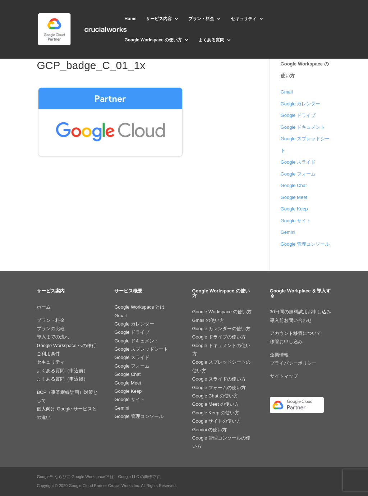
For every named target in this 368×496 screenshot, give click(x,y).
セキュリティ (244, 18)
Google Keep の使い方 (216, 412)
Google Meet (294, 197)
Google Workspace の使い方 (153, 39)
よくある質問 (211, 39)
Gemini (288, 232)
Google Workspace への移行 (66, 345)
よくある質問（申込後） (62, 379)
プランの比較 (51, 328)
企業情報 (279, 355)
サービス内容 (159, 18)
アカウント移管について (295, 333)
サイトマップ (284, 376)
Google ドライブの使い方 (219, 337)
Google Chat (294, 185)
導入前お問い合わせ (291, 320)
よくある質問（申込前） (62, 370)
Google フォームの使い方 (219, 387)
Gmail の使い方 (208, 320)
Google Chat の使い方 (215, 396)
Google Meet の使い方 (215, 404)
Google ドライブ (298, 115)
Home (130, 18)
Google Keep (294, 208)
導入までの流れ (53, 337)
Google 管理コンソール (305, 244)
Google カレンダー (301, 103)
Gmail (287, 92)
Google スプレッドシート (141, 349)
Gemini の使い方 (209, 429)
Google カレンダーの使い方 (221, 328)
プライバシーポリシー (293, 363)
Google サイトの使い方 (217, 421)
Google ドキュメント (303, 127)
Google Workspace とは (139, 307)
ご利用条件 (48, 353)
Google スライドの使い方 (219, 379)
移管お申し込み (286, 341)
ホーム (44, 307)
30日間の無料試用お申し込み (300, 311)
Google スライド (298, 162)
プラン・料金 (201, 18)
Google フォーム (298, 174)
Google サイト (296, 220)
